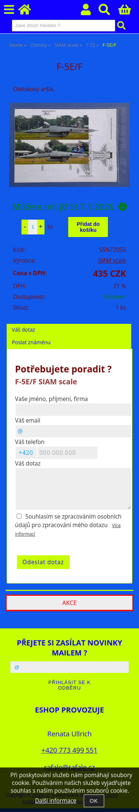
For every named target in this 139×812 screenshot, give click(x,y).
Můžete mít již (69, 207)
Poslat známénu (31, 342)
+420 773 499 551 (69, 750)
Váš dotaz (23, 329)
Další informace (55, 801)
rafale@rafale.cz (69, 767)
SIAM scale (112, 260)
